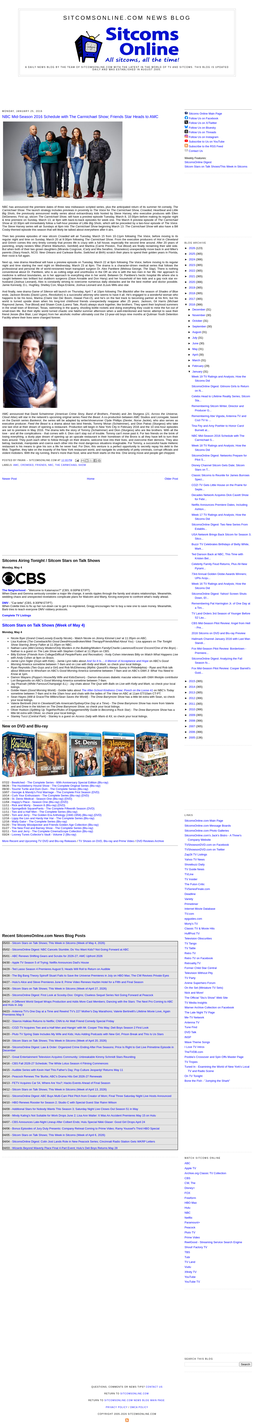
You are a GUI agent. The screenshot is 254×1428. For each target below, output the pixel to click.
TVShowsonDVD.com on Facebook (207, 844)
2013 (192, 692)
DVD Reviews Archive (150, 841)
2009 (192, 715)
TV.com (189, 913)
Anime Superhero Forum (200, 983)
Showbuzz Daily (195, 864)
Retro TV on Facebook (199, 958)
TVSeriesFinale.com (197, 889)
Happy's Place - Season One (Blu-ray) (35, 802)
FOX (187, 1193)
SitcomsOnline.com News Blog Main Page (134, 1400)
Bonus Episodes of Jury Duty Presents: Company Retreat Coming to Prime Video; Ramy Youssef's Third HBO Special (85, 1128)
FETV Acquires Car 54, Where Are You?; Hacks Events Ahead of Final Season (61, 1083)
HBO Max (191, 1202)
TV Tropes (191, 1062)
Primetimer (191, 904)
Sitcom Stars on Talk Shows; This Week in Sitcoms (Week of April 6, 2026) (58, 1135)
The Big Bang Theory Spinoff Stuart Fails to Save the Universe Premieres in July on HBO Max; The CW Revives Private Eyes (90, 975)
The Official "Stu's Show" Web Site (206, 997)
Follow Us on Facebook (203, 118)
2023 (192, 265)
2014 (192, 686)
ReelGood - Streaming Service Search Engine (213, 1242)
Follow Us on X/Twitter (203, 123)
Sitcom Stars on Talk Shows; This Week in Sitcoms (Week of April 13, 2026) (59, 1089)
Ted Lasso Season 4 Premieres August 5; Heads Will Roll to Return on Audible (61, 969)
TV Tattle (190, 948)
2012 (192, 698)
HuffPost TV (192, 933)
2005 (192, 737)
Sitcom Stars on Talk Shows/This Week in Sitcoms (216, 166)
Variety (189, 899)
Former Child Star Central (201, 968)
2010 (192, 709)
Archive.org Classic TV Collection (205, 1173)
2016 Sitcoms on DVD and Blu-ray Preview (218, 633)
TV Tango (190, 943)
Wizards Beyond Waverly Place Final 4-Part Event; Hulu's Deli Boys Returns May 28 (64, 1148)
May (195, 349)
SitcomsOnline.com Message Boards (208, 825)
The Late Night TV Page (200, 1012)
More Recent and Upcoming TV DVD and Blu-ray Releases (39, 841)
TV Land (190, 1262)
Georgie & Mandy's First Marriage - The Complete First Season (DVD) (55, 792)
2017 (192, 298)
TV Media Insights (196, 1002)
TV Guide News (194, 869)
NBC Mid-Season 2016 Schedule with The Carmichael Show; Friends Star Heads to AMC (80, 117)
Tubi (187, 1257)
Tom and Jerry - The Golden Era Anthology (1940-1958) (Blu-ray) (52, 815)
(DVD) (85, 795)
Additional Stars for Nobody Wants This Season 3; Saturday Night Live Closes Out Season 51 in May (75, 1109)
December (199, 309)
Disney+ (190, 1188)
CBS (187, 1178)
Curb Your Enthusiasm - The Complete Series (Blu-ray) (46, 795)
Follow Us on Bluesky (202, 127)
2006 (192, 732)
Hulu (187, 1207)
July (195, 337)
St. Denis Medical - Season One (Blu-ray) (37, 798)
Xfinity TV (190, 1272)
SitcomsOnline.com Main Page (204, 820)
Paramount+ (192, 1222)
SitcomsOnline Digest (198, 162)
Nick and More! (194, 992)
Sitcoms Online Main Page (203, 113)
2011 (192, 703)
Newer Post (9, 478)
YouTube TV (192, 1281)
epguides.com (193, 918)
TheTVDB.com (194, 1052)
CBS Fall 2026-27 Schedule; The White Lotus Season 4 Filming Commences (60, 1063)
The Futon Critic (195, 884)
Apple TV (190, 1168)
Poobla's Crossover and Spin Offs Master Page (214, 1057)
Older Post (171, 478)
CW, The (190, 1183)
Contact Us (194, 151)
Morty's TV (191, 923)
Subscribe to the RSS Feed (206, 146)
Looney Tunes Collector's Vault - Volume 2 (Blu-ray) (44, 834)
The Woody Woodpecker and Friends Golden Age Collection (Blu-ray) (55, 824)
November (199, 315)
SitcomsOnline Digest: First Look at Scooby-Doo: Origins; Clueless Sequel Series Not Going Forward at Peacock (82, 995)
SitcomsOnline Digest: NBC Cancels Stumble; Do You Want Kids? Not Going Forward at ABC (70, 949)
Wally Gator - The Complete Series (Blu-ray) (39, 821)
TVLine (189, 874)
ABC (187, 1163)
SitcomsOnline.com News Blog (127, 18)
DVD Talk (190, 1032)
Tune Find (191, 1027)
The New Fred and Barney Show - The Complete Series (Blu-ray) (52, 828)
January (197, 371)
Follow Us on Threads (202, 132)
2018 (192, 293)
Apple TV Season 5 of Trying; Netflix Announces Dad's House (50, 962)
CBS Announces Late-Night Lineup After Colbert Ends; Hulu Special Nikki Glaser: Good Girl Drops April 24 (78, 1122)
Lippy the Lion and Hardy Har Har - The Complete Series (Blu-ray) (53, 818)
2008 (192, 720)
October (197, 320)
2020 (192, 282)
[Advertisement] (127, 92)
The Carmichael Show (70, 465)
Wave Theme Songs (197, 1042)
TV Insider (191, 879)
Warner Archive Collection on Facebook (209, 1007)
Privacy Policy (116, 1407)
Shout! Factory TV (196, 1247)
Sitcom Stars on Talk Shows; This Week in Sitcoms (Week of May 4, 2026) (58, 943)
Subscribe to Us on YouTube (206, 141)
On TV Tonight (194, 1076)
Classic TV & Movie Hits (199, 928)
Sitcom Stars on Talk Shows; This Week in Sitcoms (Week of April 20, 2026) (59, 1040)
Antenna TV (192, 1022)
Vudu (188, 1267)
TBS (187, 1252)
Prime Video (192, 1237)
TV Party (190, 978)
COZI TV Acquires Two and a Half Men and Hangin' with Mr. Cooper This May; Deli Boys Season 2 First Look (80, 1027)
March (196, 360)
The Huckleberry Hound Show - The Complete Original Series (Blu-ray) (56, 785)
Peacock (190, 1227)
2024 (192, 259)
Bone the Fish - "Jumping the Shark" (207, 1080)
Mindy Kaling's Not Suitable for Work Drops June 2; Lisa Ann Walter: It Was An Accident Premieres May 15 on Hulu (84, 1115)
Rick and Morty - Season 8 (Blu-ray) (34, 805)
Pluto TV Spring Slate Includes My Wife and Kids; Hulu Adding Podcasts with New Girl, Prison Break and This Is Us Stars (88, 1034)
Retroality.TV (193, 963)
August (197, 332)
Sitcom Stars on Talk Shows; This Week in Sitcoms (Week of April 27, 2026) (59, 988)
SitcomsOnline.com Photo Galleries (207, 830)
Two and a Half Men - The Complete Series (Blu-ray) (45, 811)
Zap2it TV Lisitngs (196, 854)
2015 (192, 681)
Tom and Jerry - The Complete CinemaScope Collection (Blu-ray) (52, 831)
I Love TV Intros (195, 1047)
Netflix (188, 1217)
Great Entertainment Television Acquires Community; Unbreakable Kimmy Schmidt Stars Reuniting (73, 1057)
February (198, 366)
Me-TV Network (194, 1017)
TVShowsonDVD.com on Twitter (205, 849)
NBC (50, 465)
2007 (192, 726)
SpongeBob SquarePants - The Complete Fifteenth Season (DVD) (53, 808)
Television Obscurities (198, 938)
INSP (188, 1037)
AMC (16, 465)
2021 (192, 276)
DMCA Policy (139, 1407)
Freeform (190, 1198)
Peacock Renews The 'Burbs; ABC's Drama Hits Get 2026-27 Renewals (57, 1076)
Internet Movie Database (200, 908)
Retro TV (190, 953)
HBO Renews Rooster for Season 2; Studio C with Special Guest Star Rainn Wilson (64, 1102)
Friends (41, 465)
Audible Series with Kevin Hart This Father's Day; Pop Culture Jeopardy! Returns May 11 (67, 1070)
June (195, 343)
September (199, 326)
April (195, 354)
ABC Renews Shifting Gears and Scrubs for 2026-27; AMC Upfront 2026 (57, 956)
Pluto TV (190, 1232)
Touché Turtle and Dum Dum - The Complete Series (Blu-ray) (50, 789)
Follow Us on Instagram (204, 137)
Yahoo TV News (195, 859)
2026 (192, 248)
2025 (192, 253)
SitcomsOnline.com (134, 1393)
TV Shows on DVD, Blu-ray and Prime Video (106, 841)
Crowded (27, 465)
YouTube (190, 1277)
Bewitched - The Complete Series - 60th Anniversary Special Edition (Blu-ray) (60, 782)
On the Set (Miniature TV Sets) (204, 987)
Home (91, 478)
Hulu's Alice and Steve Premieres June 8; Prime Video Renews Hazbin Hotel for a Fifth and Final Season (77, 982)
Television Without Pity (199, 973)
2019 (192, 287)
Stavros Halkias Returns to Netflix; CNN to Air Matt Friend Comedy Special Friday (63, 1021)
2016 (192, 304)
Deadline (190, 894)
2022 (192, 270)
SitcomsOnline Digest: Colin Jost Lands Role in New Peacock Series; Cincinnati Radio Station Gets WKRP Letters (83, 1141)
